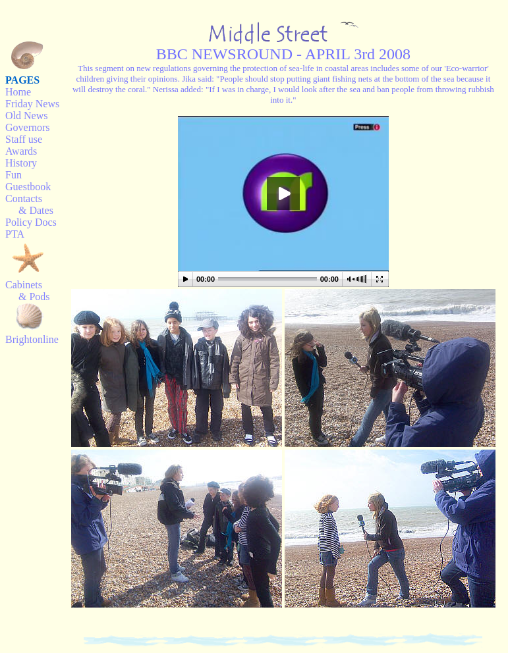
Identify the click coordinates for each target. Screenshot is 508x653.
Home (18, 91)
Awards (21, 151)
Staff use (23, 139)
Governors (27, 127)
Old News (26, 115)
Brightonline (32, 339)
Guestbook (28, 186)
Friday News (32, 103)
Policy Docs (31, 222)
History (21, 163)
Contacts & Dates (29, 204)
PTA (14, 234)
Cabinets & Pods (27, 290)
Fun (13, 174)
